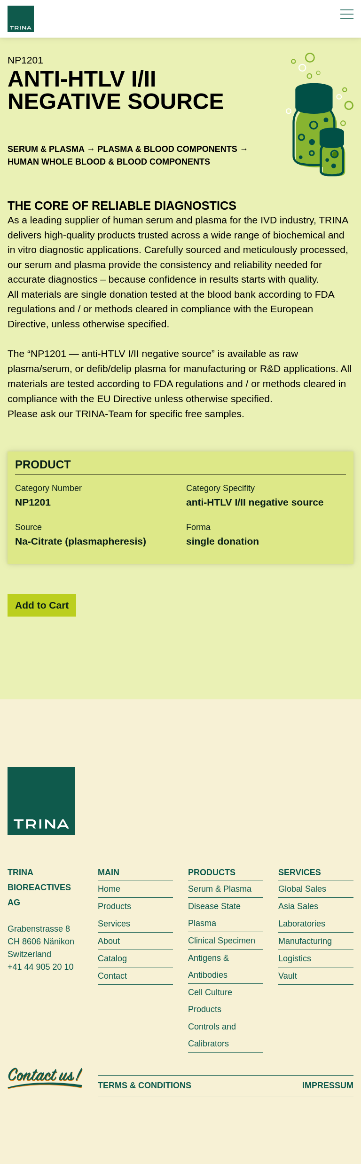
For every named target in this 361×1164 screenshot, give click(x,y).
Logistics (294, 958)
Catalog (112, 958)
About (109, 941)
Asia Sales (298, 906)
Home (109, 889)
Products (114, 906)
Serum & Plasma (46, 149)
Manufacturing (305, 941)
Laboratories (301, 923)
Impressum (327, 1085)
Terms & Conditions (144, 1085)
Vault (287, 976)
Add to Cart (42, 605)
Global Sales (302, 889)
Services (114, 923)
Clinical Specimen (221, 940)
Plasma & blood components (167, 149)
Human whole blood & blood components (109, 161)
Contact (112, 976)
